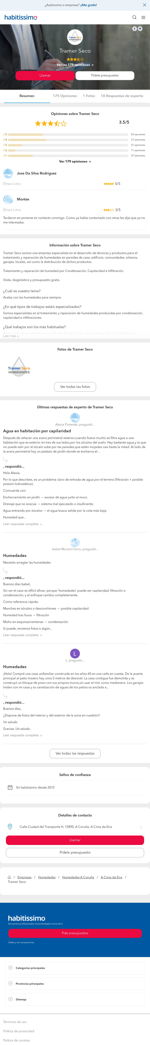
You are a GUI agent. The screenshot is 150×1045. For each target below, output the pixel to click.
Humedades (14, 556)
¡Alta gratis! (88, 5)
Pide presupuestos (75, 933)
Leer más (9, 336)
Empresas (24, 877)
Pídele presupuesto (105, 75)
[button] (75, 968)
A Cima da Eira (111, 877)
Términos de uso (15, 1022)
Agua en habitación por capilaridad (37, 431)
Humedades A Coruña (78, 877)
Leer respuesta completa (21, 524)
